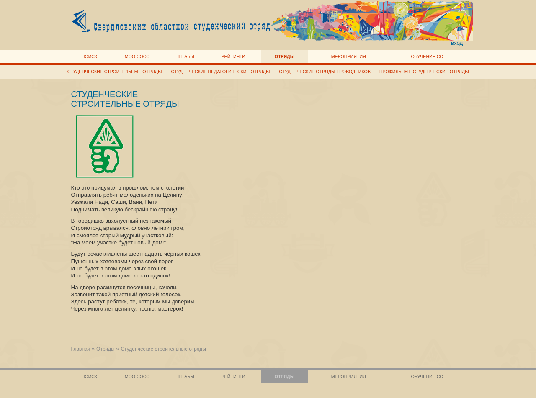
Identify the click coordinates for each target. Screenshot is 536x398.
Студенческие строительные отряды (114, 71)
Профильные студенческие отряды (424, 71)
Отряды (284, 56)
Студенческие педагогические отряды (220, 71)
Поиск (90, 56)
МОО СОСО (137, 56)
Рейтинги (233, 56)
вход (457, 43)
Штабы (186, 56)
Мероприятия (348, 56)
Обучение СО (427, 56)
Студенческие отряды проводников (325, 71)
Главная (80, 349)
